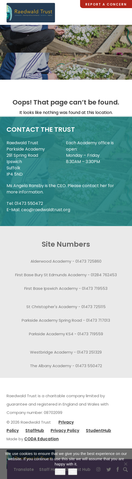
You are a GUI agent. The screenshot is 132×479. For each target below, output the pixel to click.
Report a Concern (106, 4)
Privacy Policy (65, 430)
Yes (60, 471)
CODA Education (41, 439)
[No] (125, 463)
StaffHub (34, 430)
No (72, 471)
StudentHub (98, 430)
